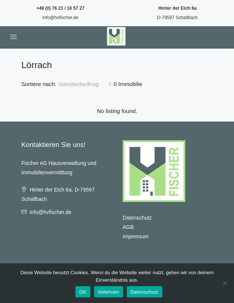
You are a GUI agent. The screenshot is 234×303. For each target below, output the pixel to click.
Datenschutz (137, 218)
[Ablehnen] (224, 283)
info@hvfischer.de (60, 17)
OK (82, 292)
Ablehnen (108, 292)
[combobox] (85, 84)
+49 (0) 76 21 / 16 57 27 (60, 8)
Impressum (135, 236)
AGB (128, 227)
